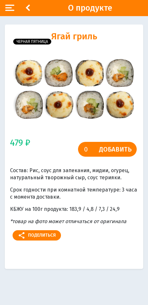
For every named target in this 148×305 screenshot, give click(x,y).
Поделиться (37, 235)
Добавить (115, 149)
